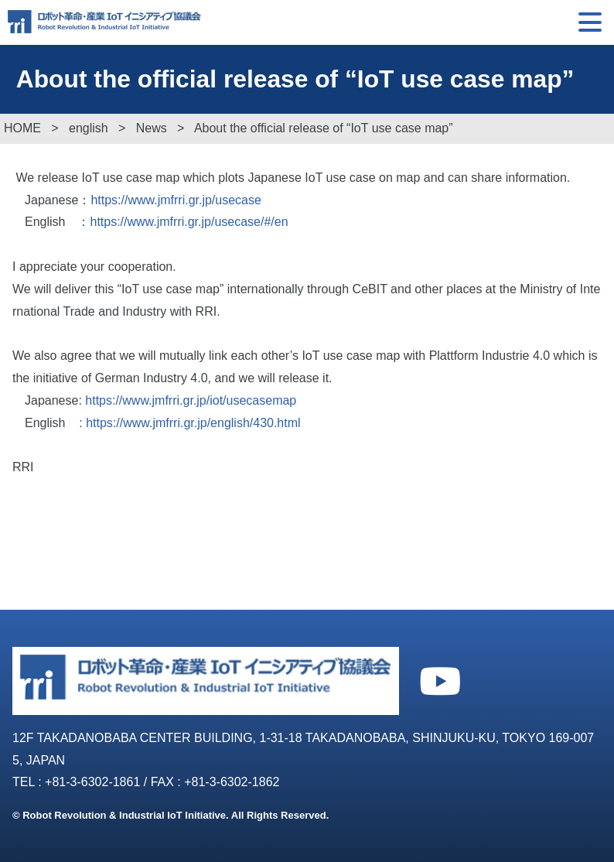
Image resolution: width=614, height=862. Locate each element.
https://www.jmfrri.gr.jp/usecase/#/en (189, 221)
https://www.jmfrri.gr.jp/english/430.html (193, 422)
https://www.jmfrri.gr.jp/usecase (175, 200)
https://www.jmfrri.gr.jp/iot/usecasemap (190, 400)
